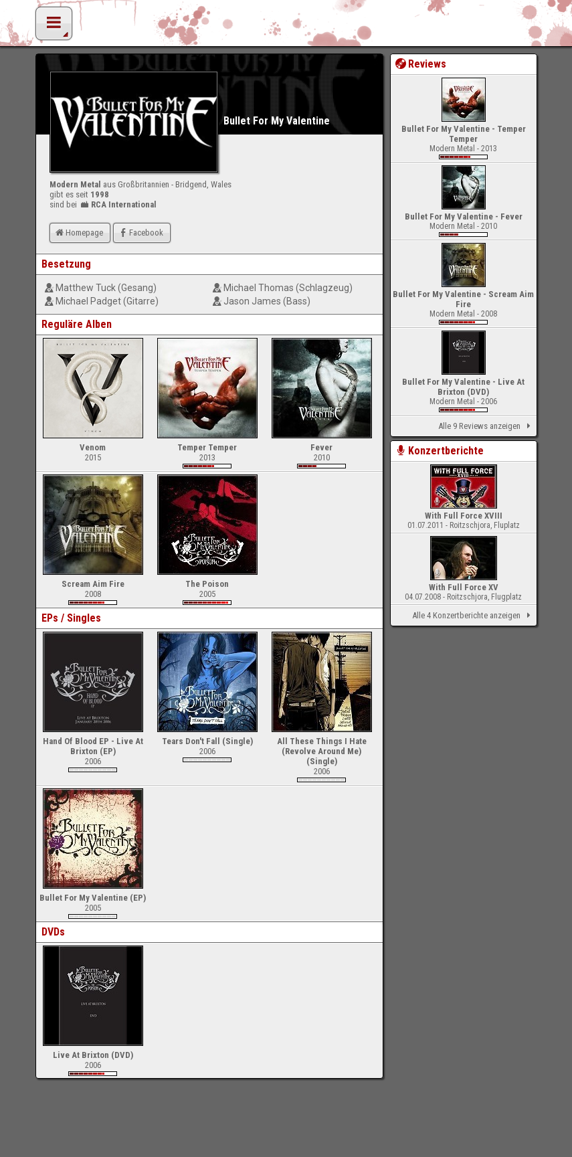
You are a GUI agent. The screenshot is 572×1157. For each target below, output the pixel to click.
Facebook (140, 233)
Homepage (78, 233)
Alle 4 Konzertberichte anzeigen (473, 616)
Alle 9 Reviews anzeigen (486, 426)
